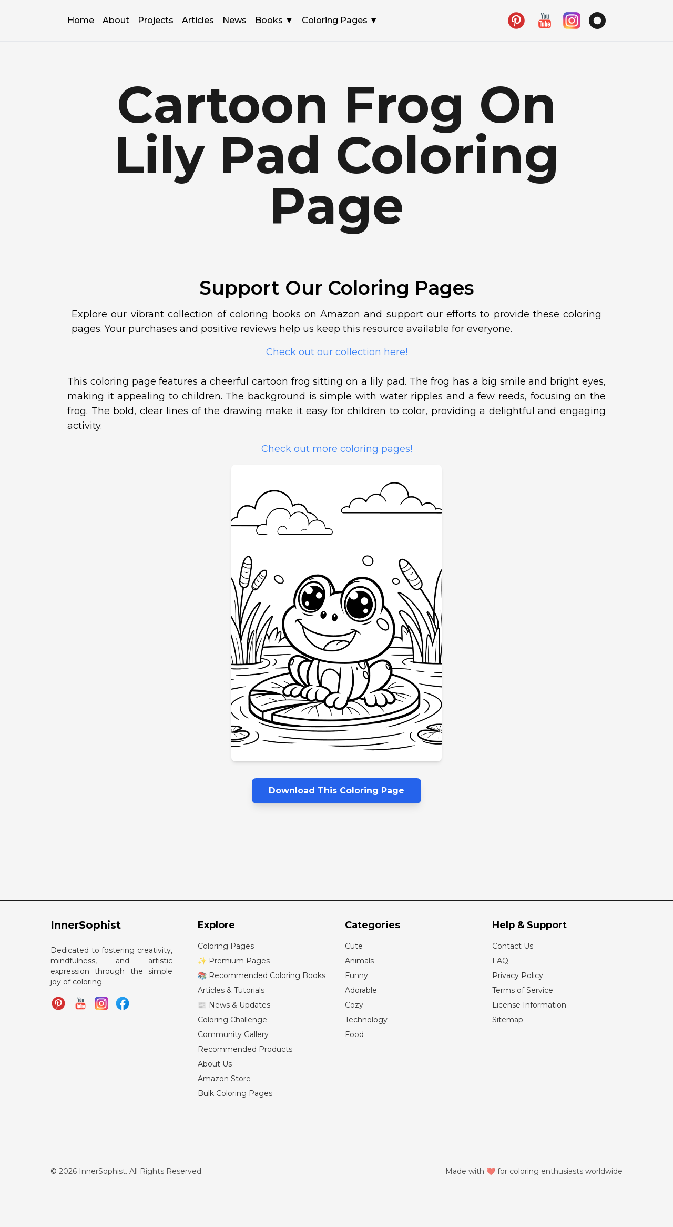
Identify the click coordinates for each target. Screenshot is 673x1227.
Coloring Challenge (232, 1019)
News (234, 21)
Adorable (361, 990)
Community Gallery (233, 1034)
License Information (529, 1005)
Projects (156, 21)
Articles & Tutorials (231, 990)
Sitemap (507, 1019)
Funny (356, 975)
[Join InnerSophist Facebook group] (122, 1003)
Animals (359, 960)
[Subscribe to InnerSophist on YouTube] (80, 1003)
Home (80, 21)
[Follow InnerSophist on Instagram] (101, 1003)
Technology (366, 1019)
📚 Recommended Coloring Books (261, 975)
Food (354, 1034)
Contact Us (512, 946)
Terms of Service (522, 990)
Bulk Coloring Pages (235, 1093)
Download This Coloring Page (336, 791)
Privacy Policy (517, 975)
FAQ (500, 960)
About (116, 21)
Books (274, 20)
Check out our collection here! (336, 352)
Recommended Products (245, 1049)
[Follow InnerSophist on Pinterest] (58, 1003)
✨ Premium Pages (234, 960)
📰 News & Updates (234, 1005)
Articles (198, 21)
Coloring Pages (340, 20)
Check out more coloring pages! (336, 449)
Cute (354, 946)
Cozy (354, 1005)
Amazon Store (224, 1078)
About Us (215, 1064)
